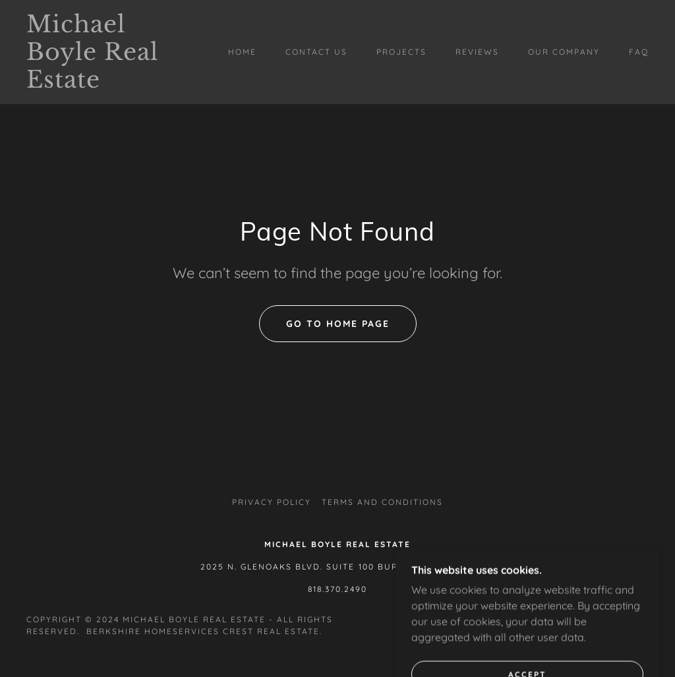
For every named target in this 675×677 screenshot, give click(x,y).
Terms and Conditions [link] (382, 502)
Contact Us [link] (316, 52)
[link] (109, 83)
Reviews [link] (477, 52)
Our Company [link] (564, 52)
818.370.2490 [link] (337, 589)
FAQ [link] (639, 52)
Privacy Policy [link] (271, 502)
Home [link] (242, 52)
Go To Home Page (338, 324)
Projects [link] (401, 52)
